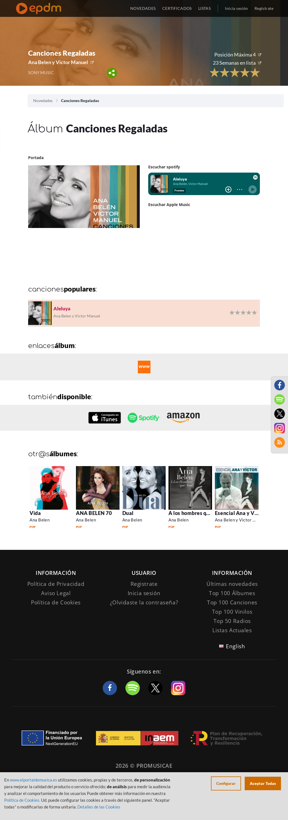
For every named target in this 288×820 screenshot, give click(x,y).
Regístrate (264, 8)
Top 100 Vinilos (232, 611)
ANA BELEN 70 (94, 513)
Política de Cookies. (22, 800)
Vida (35, 513)
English (235, 646)
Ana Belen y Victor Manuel (58, 62)
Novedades (43, 100)
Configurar (226, 783)
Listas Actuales (232, 630)
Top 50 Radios (232, 621)
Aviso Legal (56, 593)
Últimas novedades (232, 584)
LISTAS (204, 8)
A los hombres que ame (196, 513)
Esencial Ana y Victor (240, 513)
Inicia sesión (236, 8)
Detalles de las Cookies (98, 806)
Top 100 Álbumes (232, 593)
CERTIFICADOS (177, 8)
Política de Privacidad (56, 584)
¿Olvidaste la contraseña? (144, 602)
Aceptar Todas (263, 783)
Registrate (144, 584)
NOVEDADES (143, 8)
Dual (128, 513)
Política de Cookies (56, 602)
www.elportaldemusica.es (33, 779)
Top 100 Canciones (232, 602)
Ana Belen (40, 519)
